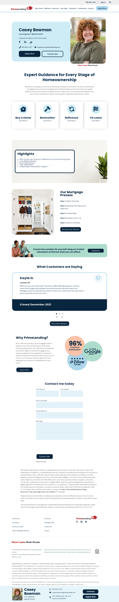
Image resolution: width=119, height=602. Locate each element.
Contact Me (52, 54)
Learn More (24, 370)
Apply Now (29, 53)
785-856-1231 (27, 47)
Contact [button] (91, 591)
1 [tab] (57, 314)
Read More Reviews (59, 324)
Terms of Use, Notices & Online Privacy (56, 549)
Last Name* (64, 389)
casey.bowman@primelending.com (48, 47)
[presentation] (51, 446)
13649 (19, 557)
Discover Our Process (70, 229)
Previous (57, 317)
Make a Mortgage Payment (20, 530)
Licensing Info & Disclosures (76, 549)
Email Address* (41, 411)
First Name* (40, 389)
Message (39, 421)
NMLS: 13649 (64, 582)
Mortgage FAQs (49, 522)
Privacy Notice (61, 552)
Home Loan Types (17, 526)
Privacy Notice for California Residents (78, 552)
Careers (47, 530)
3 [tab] (63, 314)
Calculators (15, 522)
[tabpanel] (59, 291)
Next (62, 317)
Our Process (16, 518)
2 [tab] (60, 314)
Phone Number (41, 401)
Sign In (103, 2)
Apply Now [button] (90, 596)
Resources (48, 518)
